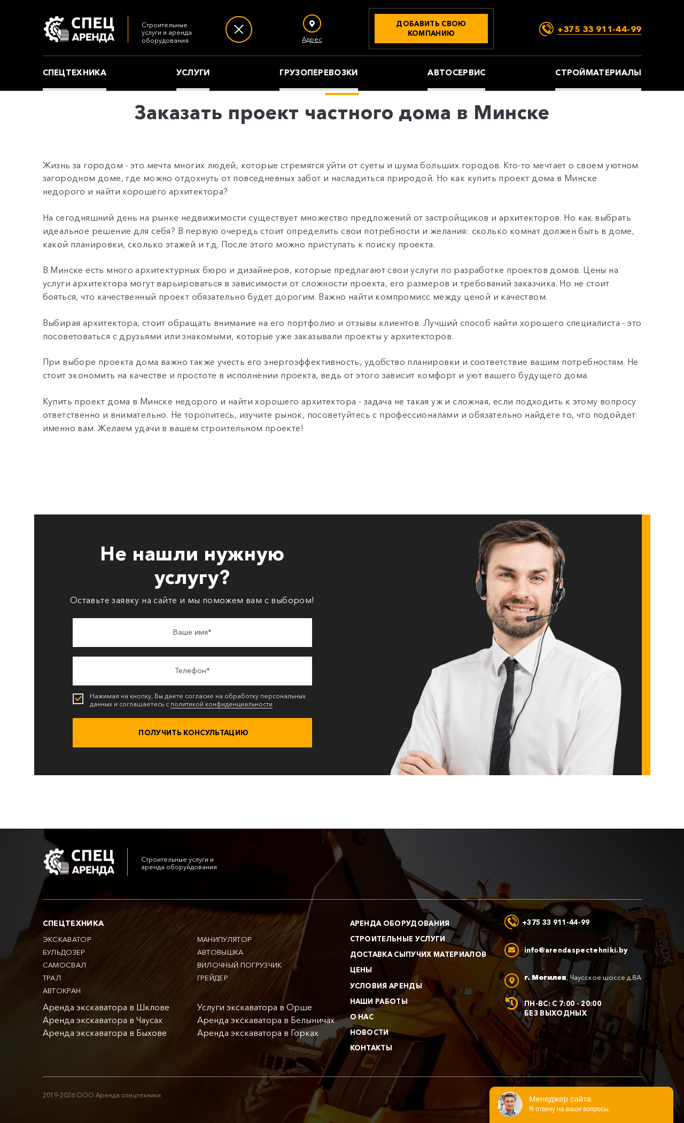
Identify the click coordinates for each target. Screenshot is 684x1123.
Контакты (371, 1047)
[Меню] (239, 29)
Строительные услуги (398, 938)
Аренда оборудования (400, 923)
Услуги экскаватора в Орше (254, 1007)
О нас (362, 1016)
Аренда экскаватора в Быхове (105, 1033)
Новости (369, 1032)
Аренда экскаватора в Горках (257, 1033)
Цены (361, 969)
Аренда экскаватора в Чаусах (102, 1020)
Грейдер (212, 978)
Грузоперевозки (318, 72)
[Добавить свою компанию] (431, 28)
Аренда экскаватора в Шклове (106, 1007)
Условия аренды (386, 985)
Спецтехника (74, 72)
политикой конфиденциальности (221, 704)
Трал (52, 978)
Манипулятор (224, 939)
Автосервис (456, 72)
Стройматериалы (598, 72)
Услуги (193, 72)
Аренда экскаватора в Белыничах (266, 1020)
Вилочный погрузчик (239, 965)
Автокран (62, 991)
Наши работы (379, 1001)
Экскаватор (67, 939)
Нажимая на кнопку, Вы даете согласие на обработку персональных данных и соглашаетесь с (193, 700)
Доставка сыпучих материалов (418, 954)
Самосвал (65, 965)
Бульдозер (64, 952)
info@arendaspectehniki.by (575, 950)
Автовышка (220, 952)
